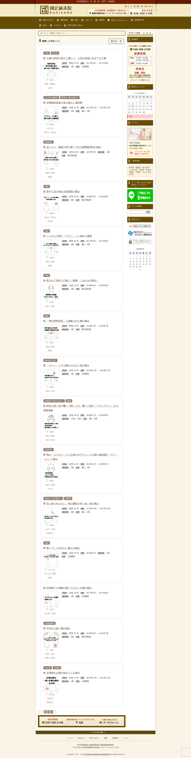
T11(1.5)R (47, 573)
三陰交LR (50, 698)
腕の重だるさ (50, 360)
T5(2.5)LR (50, 128)
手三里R (47, 613)
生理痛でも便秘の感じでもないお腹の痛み (69, 587)
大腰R (47, 262)
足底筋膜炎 (49, 623)
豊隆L (50, 177)
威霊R (50, 266)
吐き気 (55, 53)
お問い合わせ (148, 6)
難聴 (69, 401)
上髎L (52, 650)
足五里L (52, 694)
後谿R (52, 525)
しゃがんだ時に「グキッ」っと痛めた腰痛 (69, 236)
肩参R (53, 485)
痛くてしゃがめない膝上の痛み (63, 548)
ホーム (129, 6)
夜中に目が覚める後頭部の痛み (63, 191)
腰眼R (54, 573)
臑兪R (52, 387)
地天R (53, 440)
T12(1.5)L (51, 569)
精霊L (53, 346)
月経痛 (57, 668)
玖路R (52, 258)
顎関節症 (48, 449)
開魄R (53, 436)
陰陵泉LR (50, 702)
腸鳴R (47, 173)
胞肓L (53, 306)
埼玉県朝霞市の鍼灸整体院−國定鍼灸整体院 (97, 754)
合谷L (52, 302)
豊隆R (47, 658)
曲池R (53, 613)
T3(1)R (50, 488)
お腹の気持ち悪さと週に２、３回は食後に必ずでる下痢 (76, 58)
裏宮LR (46, 132)
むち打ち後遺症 (51, 97)
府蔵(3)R (50, 533)
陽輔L (50, 350)
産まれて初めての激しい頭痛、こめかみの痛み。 (72, 280)
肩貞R (47, 391)
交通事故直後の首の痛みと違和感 (64, 102)
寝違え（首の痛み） (70, 97)
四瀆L (47, 84)
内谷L (47, 306)
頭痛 (47, 186)
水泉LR (53, 217)
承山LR (46, 217)
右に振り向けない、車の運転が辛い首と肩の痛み (72, 503)
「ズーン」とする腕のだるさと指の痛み (67, 365)
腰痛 (47, 231)
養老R (52, 481)
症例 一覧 (116, 41)
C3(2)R (47, 529)
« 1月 (139, 269)
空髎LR (51, 213)
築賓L (53, 658)
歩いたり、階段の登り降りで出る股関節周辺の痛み (73, 147)
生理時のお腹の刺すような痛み (63, 672)
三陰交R (50, 221)
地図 (138, 6)
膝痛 (47, 543)
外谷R (47, 485)
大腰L (53, 654)
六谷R (53, 391)
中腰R (52, 169)
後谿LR (51, 124)
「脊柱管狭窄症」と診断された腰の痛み (67, 321)
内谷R (47, 440)
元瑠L (50, 88)
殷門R (53, 262)
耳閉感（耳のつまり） (54, 401)
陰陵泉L (53, 84)
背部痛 (68, 498)
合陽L (47, 654)
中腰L (50, 577)
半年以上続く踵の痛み (58, 628)
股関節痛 (48, 142)
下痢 (47, 53)
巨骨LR (53, 132)
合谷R (52, 80)
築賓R (53, 173)
